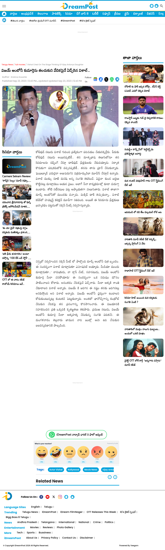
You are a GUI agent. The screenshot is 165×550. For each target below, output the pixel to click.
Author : (14, 77)
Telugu (48, 507)
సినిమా (69, 13)
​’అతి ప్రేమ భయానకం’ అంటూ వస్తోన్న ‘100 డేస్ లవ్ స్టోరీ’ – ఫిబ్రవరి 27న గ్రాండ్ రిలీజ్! (16, 256)
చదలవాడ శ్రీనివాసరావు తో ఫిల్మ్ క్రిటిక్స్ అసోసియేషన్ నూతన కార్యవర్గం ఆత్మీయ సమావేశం (16, 204)
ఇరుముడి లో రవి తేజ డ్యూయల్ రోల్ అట (143, 212)
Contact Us (69, 538)
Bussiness (45, 533)
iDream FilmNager (71, 512)
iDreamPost (49, 512)
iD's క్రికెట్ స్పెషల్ (128, 512)
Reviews (48, 528)
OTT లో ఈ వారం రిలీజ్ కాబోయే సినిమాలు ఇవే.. (13, 282)
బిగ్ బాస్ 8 (82, 13)
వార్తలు (13, 13)
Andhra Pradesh (27, 522)
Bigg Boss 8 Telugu (17, 517)
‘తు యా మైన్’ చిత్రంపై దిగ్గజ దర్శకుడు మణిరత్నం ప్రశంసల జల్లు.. (15, 230)
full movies (20, 64)
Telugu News (7, 64)
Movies (34, 528)
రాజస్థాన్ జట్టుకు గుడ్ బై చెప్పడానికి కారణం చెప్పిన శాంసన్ (144, 120)
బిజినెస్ (150, 13)
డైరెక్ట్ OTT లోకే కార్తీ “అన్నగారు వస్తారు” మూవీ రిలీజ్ (143, 362)
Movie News (90, 469)
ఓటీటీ (95, 13)
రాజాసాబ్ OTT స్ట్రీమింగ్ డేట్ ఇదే (139, 270)
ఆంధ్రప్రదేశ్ (27, 13)
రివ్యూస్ (106, 13)
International (67, 522)
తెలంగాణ (43, 13)
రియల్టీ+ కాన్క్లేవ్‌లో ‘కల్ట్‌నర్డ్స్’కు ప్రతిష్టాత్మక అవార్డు (139, 151)
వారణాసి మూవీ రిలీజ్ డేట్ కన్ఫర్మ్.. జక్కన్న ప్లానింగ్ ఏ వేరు (141, 241)
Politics (109, 522)
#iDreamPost (68, 20)
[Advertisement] (82, 40)
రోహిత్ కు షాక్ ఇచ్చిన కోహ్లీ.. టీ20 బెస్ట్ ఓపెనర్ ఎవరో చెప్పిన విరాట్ (143, 88)
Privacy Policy (49, 538)
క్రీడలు (117, 13)
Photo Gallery (65, 528)
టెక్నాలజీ (138, 13)
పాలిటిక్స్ (56, 13)
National (84, 522)
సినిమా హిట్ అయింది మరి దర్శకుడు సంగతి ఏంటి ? (141, 299)
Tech (20, 533)
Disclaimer (86, 538)
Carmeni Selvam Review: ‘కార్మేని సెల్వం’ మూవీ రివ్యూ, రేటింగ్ (16, 178)
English (35, 507)
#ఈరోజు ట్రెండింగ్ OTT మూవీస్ (42, 20)
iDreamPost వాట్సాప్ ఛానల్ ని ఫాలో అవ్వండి (79, 434)
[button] (115, 477)
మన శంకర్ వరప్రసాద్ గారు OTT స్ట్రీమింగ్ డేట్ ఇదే (144, 182)
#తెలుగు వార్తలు (18, 20)
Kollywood (73, 469)
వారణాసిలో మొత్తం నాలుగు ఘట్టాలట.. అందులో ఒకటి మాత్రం (142, 331)
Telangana (47, 522)
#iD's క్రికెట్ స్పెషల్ (87, 20)
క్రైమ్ (127, 13)
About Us (31, 538)
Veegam (134, 545)
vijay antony (109, 469)
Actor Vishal (56, 469)
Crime (96, 522)
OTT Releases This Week (101, 512)
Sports (31, 533)
